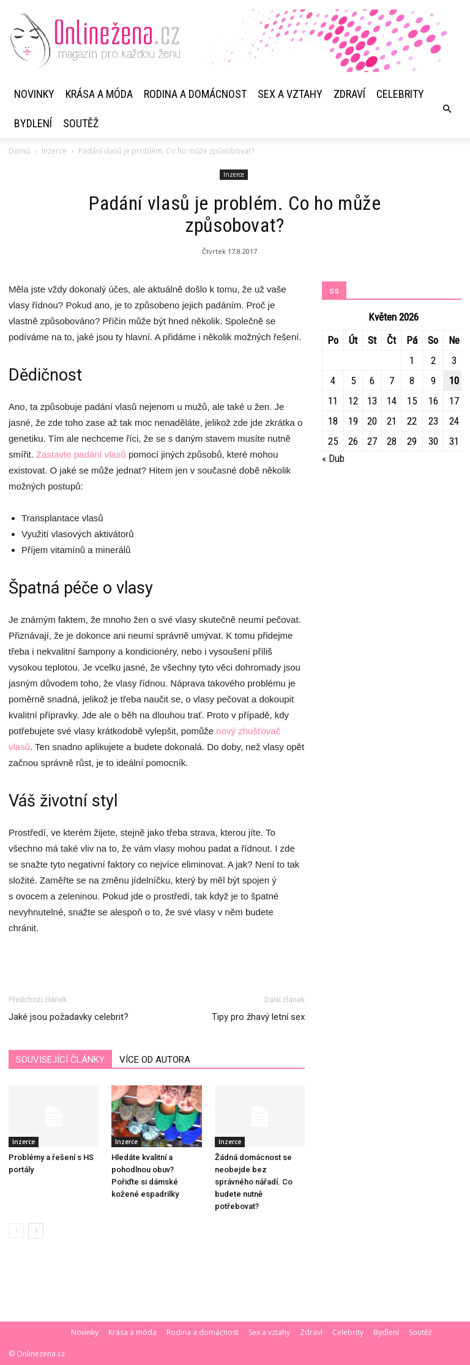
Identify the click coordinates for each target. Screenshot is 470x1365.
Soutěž (81, 123)
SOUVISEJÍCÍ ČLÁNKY (60, 1059)
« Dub (333, 458)
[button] (446, 109)
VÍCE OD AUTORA (154, 1059)
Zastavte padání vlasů (81, 454)
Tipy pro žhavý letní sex (258, 1016)
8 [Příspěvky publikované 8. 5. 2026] (411, 380)
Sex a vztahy (290, 93)
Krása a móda (99, 93)
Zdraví (349, 93)
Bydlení (33, 123)
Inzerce (54, 151)
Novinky (34, 93)
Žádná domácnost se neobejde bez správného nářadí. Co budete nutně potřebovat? (254, 1182)
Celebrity (400, 93)
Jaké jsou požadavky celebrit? (69, 1016)
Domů (19, 151)
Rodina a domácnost (195, 93)
